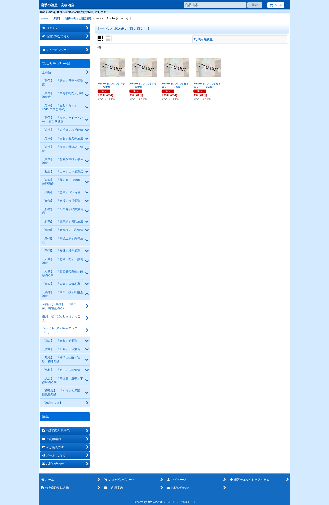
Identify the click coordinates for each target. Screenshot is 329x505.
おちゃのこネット (158, 502)
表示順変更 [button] (203, 39)
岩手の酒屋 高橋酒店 (57, 5)
